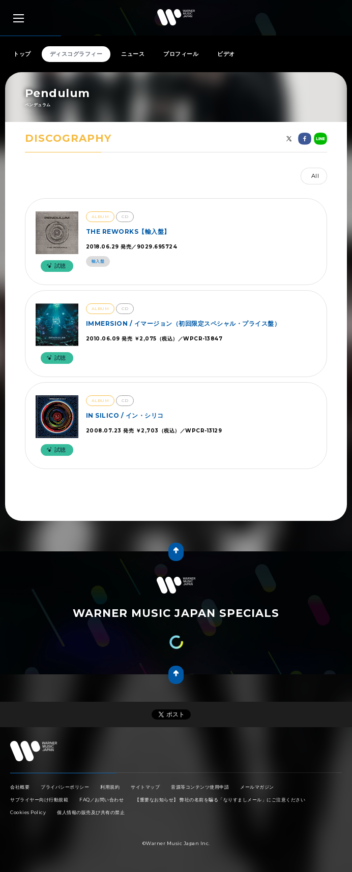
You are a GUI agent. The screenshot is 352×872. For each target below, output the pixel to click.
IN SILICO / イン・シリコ (125, 415)
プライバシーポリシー (65, 787)
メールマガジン (257, 787)
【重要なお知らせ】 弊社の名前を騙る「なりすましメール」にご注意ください (220, 799)
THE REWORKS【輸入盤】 (128, 231)
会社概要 (20, 787)
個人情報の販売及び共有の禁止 (91, 812)
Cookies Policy (28, 812)
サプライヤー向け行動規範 (39, 799)
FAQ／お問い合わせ (101, 799)
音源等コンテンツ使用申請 (200, 787)
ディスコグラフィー (76, 53)
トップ (22, 53)
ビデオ (226, 53)
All (315, 175)
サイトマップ (145, 787)
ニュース (132, 53)
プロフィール (180, 53)
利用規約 (110, 787)
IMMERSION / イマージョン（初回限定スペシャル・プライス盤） (183, 323)
